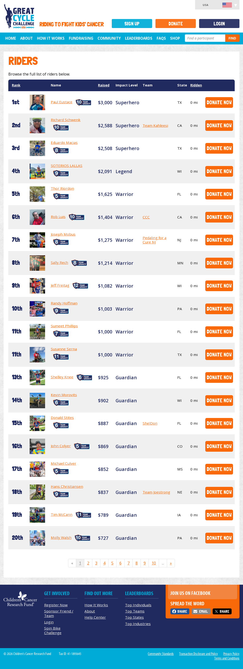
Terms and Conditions (226, 658)
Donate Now (219, 102)
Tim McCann (61, 514)
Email (203, 611)
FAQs (161, 38)
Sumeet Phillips (64, 325)
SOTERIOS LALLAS (66, 165)
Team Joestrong (156, 492)
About (26, 38)
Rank (16, 85)
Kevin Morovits (64, 394)
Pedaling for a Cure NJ (154, 239)
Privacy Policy (231, 654)
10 (154, 563)
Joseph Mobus (63, 234)
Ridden (196, 85)
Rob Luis (58, 216)
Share (182, 611)
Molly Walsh (61, 537)
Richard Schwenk (65, 119)
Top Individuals (138, 605)
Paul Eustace (61, 102)
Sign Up (132, 24)
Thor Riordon (62, 188)
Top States (134, 617)
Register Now (56, 605)
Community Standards (161, 654)
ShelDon (150, 423)
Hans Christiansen (67, 486)
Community (109, 38)
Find (232, 38)
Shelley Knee (62, 377)
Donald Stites (62, 417)
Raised (103, 85)
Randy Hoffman (64, 303)
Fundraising (81, 38)
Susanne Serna (64, 348)
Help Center (95, 617)
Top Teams (135, 611)
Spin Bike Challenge (52, 630)
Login (219, 24)
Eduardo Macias (64, 142)
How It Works (51, 38)
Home (10, 38)
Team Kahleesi (155, 125)
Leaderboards (138, 38)
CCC (146, 217)
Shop (175, 38)
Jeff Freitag (60, 285)
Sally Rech (59, 262)
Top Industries (138, 623)
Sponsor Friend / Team (58, 613)
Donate (175, 24)
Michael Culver (63, 463)
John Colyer (61, 445)
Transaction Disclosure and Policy (198, 654)
